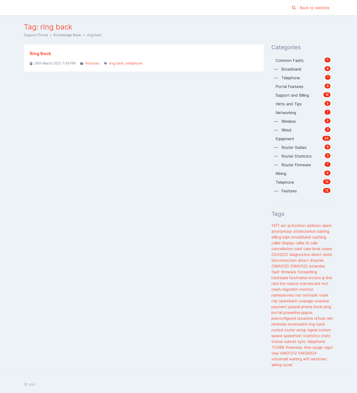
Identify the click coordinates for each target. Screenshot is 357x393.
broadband (301, 237)
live (283, 283)
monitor (306, 289)
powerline (292, 312)
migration (291, 289)
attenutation (305, 231)
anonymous (282, 231)
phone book (312, 306)
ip (324, 277)
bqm (286, 237)
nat (298, 295)
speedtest (293, 335)
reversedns (298, 324)
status (277, 341)
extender (317, 266)
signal (313, 330)
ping (327, 306)
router (290, 330)
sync (302, 341)
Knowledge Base (67, 35)
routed (277, 330)
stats (325, 335)
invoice (315, 277)
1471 (276, 225)
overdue (321, 300)
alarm (327, 225)
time (308, 347)
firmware (289, 271)
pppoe (307, 312)
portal (277, 312)
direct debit (321, 254)
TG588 (278, 347)
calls (314, 242)
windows (319, 359)
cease (326, 248)
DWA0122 (299, 266)
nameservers (283, 295)
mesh (276, 289)
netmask (310, 295)
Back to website (314, 7)
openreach (289, 300)
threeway (294, 347)
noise (323, 295)
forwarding (307, 271)
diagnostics (300, 254)
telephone (134, 63)
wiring (277, 364)
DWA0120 (280, 266)
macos (293, 283)
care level (312, 248)
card (298, 248)
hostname (298, 277)
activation (297, 225)
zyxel (287, 364)
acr (284, 225)
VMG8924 (307, 353)
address (314, 225)
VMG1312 (289, 353)
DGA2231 (280, 254)
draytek (317, 260)
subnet (291, 341)
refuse (320, 318)
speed (277, 335)
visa (275, 353)
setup (301, 330)
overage (306, 300)
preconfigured (284, 318)
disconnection (284, 260)
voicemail (280, 359)
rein (330, 318)
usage (318, 347)
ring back (116, 63)
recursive (305, 318)
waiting (296, 359)
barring (323, 231)
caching (319, 237)
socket (325, 330)
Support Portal (36, 35)
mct (324, 283)
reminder (279, 324)
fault (276, 271)
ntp (275, 300)
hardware (280, 277)
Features (92, 63)
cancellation (282, 248)
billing (276, 237)
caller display (283, 242)
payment (279, 306)
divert (304, 260)
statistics (312, 335)
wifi (307, 359)
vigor (328, 347)
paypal (294, 306)
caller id (302, 242)
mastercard (310, 283)
